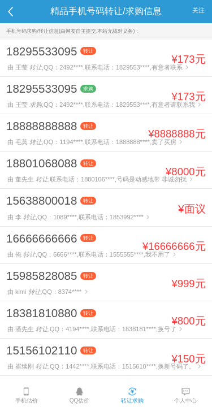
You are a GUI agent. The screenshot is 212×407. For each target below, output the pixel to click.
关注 (198, 10)
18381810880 (41, 312)
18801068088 (41, 163)
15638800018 (41, 200)
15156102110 (41, 350)
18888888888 (41, 125)
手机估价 (26, 395)
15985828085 (41, 275)
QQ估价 (80, 395)
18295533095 (41, 51)
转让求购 (132, 395)
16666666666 (41, 238)
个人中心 (185, 395)
